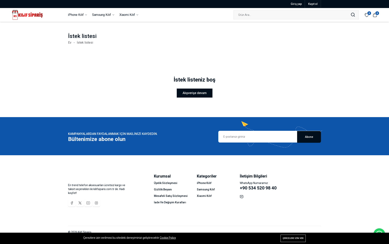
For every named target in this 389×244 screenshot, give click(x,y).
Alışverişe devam (195, 93)
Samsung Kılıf (103, 15)
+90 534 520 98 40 (258, 188)
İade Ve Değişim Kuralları (170, 202)
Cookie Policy (168, 237)
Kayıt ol (313, 3)
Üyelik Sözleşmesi (165, 183)
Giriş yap (296, 3)
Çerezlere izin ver (293, 238)
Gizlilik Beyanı (163, 189)
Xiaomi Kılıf (129, 15)
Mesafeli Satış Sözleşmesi (171, 195)
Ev (69, 42)
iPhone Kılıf (78, 15)
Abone (309, 136)
